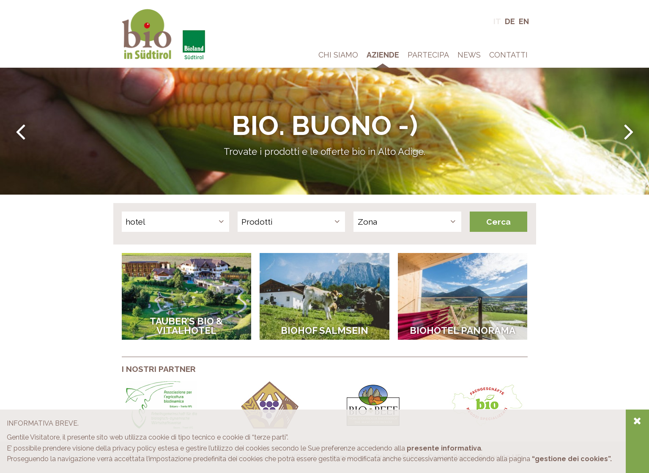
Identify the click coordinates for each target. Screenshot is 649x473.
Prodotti (257, 221)
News (469, 54)
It (497, 21)
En (524, 21)
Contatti (508, 54)
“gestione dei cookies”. (572, 459)
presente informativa (444, 448)
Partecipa (428, 54)
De (510, 21)
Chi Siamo (338, 54)
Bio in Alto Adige (147, 12)
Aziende (383, 54)
